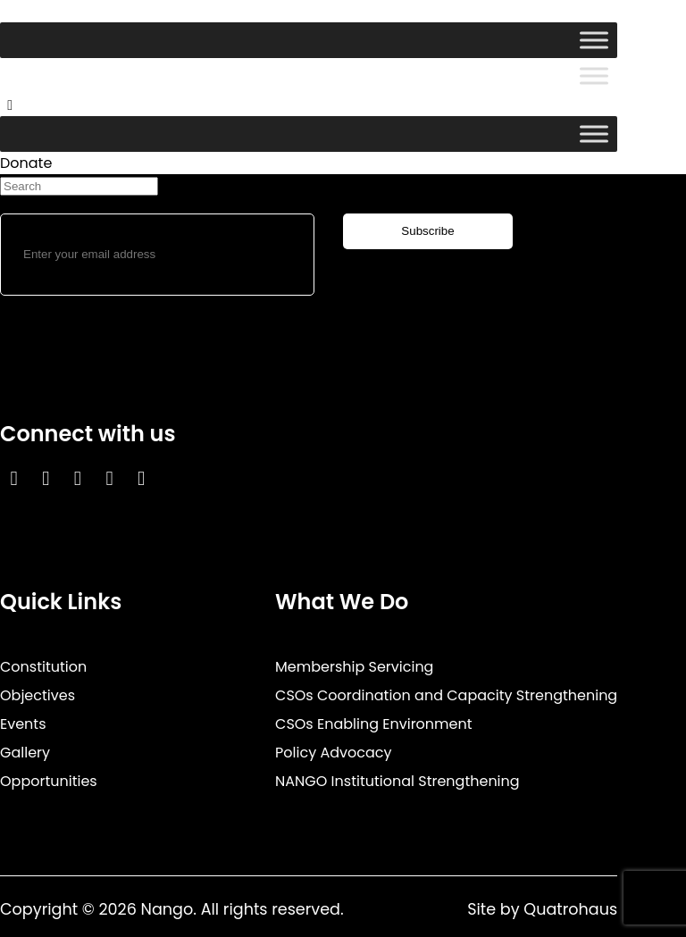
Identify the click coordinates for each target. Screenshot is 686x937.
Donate (26, 163)
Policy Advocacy (333, 752)
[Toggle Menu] (594, 39)
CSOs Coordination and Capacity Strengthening (446, 695)
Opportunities (48, 781)
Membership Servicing (354, 667)
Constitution (43, 667)
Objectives (37, 695)
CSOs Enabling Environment (374, 724)
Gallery (25, 752)
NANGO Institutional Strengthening (397, 781)
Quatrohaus (570, 909)
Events (23, 724)
